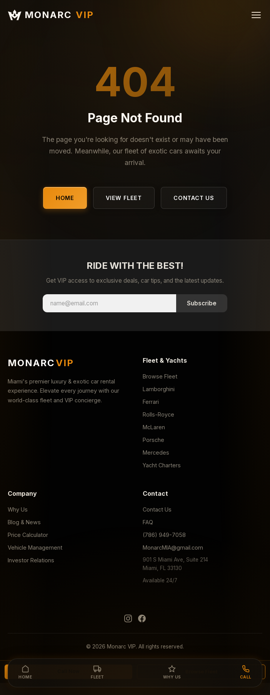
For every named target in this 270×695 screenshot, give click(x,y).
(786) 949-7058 (164, 535)
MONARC (51, 15)
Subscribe (202, 303)
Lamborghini (159, 389)
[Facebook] (142, 620)
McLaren (154, 427)
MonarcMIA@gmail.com (173, 547)
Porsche (153, 440)
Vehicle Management (35, 547)
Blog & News (24, 522)
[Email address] (109, 303)
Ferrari (151, 401)
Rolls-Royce (158, 414)
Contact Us (193, 198)
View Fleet (124, 198)
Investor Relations (31, 560)
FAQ (148, 522)
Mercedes (156, 452)
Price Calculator (28, 535)
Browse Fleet (160, 376)
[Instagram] (128, 620)
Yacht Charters (162, 465)
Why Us (18, 509)
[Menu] (256, 15)
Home (65, 198)
